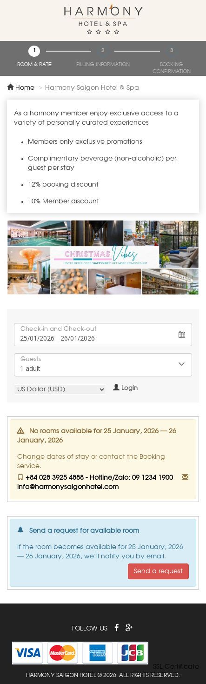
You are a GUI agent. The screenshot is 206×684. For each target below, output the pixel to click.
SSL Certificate (176, 667)
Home (24, 88)
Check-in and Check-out (58, 329)
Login (129, 388)
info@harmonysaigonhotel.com (68, 487)
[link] (176, 653)
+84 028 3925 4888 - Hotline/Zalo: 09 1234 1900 (99, 478)
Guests (30, 359)
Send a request (158, 571)
